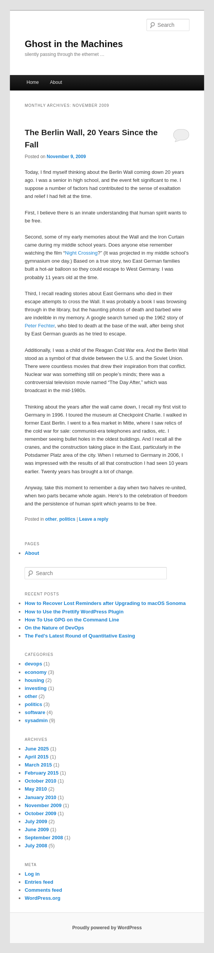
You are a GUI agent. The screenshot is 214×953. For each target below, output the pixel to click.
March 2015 (38, 765)
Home (32, 82)
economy (35, 672)
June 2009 (37, 829)
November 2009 (43, 805)
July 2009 (36, 821)
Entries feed (39, 882)
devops (33, 664)
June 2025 (37, 749)
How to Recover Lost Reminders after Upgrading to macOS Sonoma (105, 603)
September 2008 (44, 837)
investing (35, 688)
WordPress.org (42, 898)
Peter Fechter (39, 326)
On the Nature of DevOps (54, 628)
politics (67, 519)
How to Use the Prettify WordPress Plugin (74, 612)
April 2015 (36, 757)
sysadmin (36, 720)
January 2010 (40, 797)
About (56, 82)
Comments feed (43, 890)
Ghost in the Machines (74, 44)
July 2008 (36, 845)
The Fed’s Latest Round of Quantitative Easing (80, 636)
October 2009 (40, 813)
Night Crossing (81, 253)
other (51, 519)
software (35, 712)
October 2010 (40, 781)
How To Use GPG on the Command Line (72, 620)
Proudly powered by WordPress (107, 927)
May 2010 (36, 789)
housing (34, 680)
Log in (32, 874)
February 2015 (41, 773)
